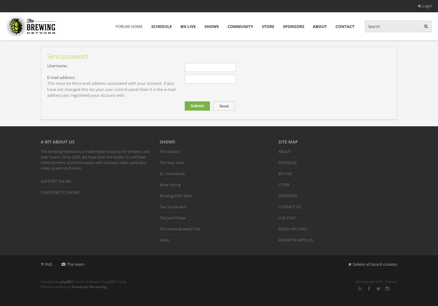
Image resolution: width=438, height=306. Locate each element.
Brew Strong (170, 184)
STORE (268, 26)
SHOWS (211, 26)
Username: (57, 66)
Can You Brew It (173, 207)
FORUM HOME (129, 26)
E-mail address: (61, 77)
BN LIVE (188, 26)
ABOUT (320, 26)
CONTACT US (289, 207)
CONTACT (344, 26)
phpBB (65, 281)
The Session (170, 151)
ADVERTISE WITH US (295, 240)
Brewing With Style (175, 195)
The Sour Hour (172, 162)
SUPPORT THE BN (56, 181)
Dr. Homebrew (172, 173)
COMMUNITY (240, 26)
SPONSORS (294, 26)
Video (164, 240)
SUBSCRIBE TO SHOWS (60, 192)
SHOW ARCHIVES (292, 229)
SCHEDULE (161, 26)
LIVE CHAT (287, 218)
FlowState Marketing (89, 286)
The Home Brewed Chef (180, 229)
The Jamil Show (172, 218)
